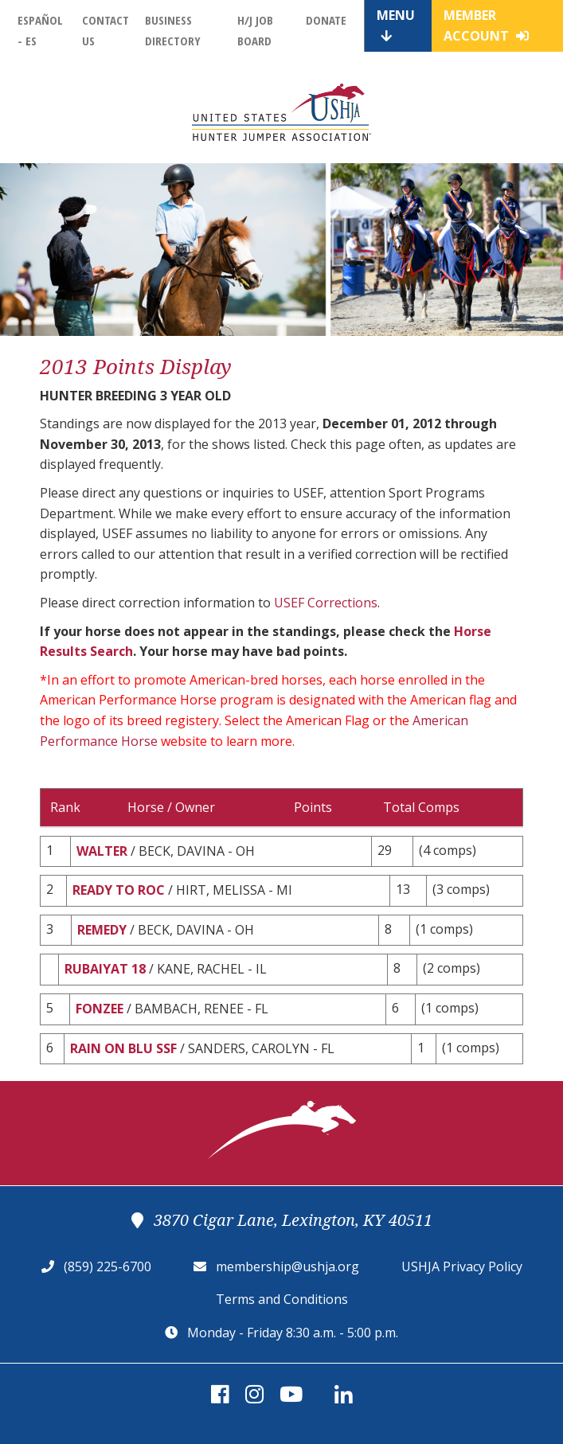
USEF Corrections (325, 602)
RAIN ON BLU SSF (123, 1048)
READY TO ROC (118, 890)
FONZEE (99, 1008)
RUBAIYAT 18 (105, 969)
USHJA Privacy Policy (461, 1266)
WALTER (101, 851)
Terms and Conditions (282, 1299)
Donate (326, 20)
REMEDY (102, 930)
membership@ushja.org (287, 1266)
